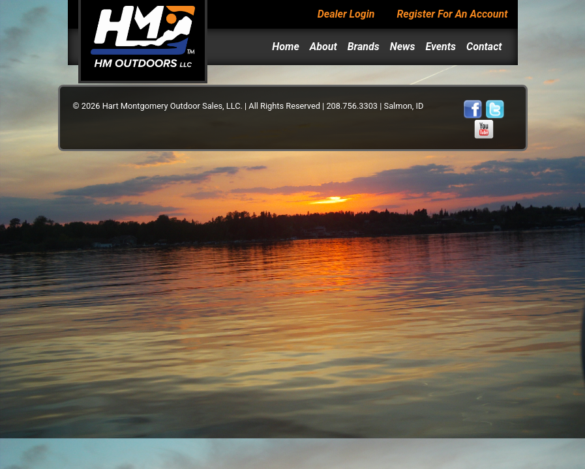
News (402, 46)
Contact (484, 46)
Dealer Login (346, 14)
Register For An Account (452, 14)
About (323, 46)
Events (440, 46)
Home (285, 46)
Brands (364, 46)
